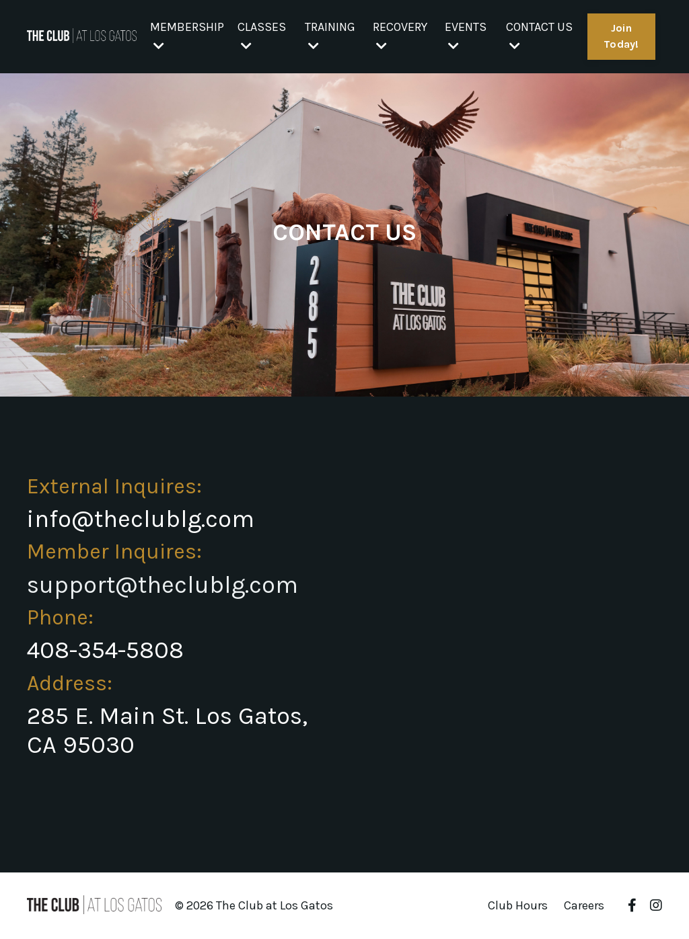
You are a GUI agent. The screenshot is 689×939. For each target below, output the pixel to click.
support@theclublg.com (162, 585)
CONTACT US (539, 35)
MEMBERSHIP (187, 35)
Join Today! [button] (621, 36)
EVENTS (465, 35)
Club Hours (518, 905)
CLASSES (262, 35)
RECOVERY (400, 35)
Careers (584, 905)
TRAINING (330, 35)
